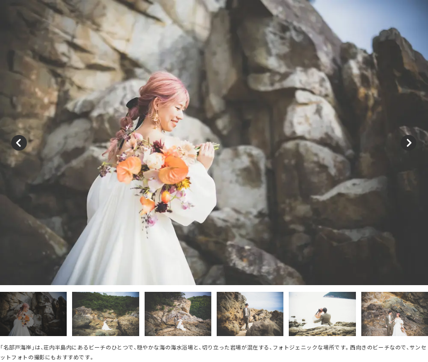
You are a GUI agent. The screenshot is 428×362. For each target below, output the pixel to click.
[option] (214, 142)
